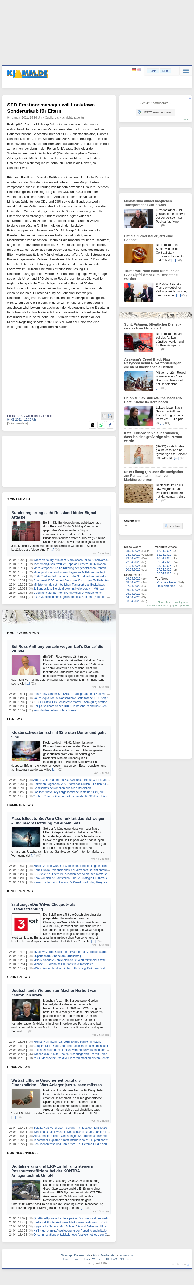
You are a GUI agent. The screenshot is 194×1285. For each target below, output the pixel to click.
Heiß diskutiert (166, 586)
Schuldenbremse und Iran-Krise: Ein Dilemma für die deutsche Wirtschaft (80, 1144)
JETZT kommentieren (155, 112)
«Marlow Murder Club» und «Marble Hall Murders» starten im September (80, 952)
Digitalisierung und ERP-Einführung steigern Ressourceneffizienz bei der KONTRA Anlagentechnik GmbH (52, 1171)
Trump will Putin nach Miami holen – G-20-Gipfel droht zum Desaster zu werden (153, 275)
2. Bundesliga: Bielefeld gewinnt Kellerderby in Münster (68, 588)
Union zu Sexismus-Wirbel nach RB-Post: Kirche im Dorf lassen (153, 400)
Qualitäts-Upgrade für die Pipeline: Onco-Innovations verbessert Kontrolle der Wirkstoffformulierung (97, 1218)
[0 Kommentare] (17, 423)
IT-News (14, 719)
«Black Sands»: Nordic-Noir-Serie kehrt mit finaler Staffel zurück (74, 960)
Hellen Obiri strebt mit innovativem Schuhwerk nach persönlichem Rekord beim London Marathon (95, 1050)
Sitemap (66, 1255)
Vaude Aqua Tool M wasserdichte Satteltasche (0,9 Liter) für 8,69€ (75, 698)
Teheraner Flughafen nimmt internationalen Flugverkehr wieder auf (76, 1140)
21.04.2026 (133, 565)
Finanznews (18, 1067)
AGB (96, 1255)
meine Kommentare (157, 605)
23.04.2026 (133, 558)
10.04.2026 (164, 558)
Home (65, 1259)
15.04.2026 (133, 593)
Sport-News (18, 977)
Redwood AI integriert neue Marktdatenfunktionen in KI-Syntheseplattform (80, 1222)
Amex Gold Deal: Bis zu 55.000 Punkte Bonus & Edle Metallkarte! (75, 780)
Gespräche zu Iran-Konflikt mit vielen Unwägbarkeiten (67, 592)
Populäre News (166, 582)
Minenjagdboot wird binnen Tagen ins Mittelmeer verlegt (69, 572)
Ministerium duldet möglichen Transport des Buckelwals (69, 584)
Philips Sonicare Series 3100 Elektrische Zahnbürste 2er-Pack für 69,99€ (80, 706)
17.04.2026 (133, 586)
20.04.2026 (133, 569)
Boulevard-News (23, 633)
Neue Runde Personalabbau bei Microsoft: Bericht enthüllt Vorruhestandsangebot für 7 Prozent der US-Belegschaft (107, 870)
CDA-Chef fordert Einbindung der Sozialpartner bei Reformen (72, 576)
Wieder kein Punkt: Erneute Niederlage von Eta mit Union (70, 1054)
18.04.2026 (133, 582)
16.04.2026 (133, 590)
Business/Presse (23, 1153)
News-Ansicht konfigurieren (174, 602)
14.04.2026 (133, 597)
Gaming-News (20, 805)
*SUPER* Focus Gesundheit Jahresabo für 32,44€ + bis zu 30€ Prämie (79, 796)
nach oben (179, 1264)
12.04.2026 (164, 551)
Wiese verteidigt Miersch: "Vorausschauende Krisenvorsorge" (72, 560)
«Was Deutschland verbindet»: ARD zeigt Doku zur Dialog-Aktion (75, 968)
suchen (172, 526)
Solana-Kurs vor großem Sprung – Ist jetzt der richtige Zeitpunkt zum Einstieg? (83, 1127)
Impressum (126, 1255)
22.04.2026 (133, 562)
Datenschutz (82, 1255)
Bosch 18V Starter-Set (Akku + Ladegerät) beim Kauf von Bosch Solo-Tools (81, 694)
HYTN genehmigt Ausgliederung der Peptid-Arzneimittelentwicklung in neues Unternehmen (91, 1230)
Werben (97, 1259)
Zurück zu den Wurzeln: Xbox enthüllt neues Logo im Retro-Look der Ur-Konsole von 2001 (91, 866)
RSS (130, 1259)
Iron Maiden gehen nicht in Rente (54, 710)
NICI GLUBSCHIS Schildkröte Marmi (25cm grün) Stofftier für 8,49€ (76, 702)
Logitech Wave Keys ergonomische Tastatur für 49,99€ (68, 792)
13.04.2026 (133, 601)
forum (186, 119)
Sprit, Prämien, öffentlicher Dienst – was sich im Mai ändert (152, 326)
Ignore (175, 605)
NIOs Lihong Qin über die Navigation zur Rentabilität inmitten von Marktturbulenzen (153, 475)
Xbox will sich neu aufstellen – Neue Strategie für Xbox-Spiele (73, 878)
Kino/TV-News (20, 891)
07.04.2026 (164, 569)
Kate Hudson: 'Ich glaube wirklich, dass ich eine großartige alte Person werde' (153, 437)
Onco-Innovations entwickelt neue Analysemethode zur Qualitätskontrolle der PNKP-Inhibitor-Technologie (100, 1234)
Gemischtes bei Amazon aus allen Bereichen (62, 788)
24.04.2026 (133, 554)
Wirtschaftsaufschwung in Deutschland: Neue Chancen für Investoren (78, 1131)
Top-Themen (18, 499)
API (121, 1259)
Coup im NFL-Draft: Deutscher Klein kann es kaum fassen (70, 1046)
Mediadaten (108, 1255)
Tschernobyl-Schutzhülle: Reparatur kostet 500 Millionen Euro (73, 564)
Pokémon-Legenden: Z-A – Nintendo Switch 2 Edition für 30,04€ (74, 784)
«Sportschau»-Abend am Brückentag (57, 956)
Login (153, 70)
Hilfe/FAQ (111, 1259)
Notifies (185, 605)
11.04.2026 (164, 554)
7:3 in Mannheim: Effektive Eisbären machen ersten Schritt (71, 1058)
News (86, 1259)
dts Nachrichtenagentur (70, 117)
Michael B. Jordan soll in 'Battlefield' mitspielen (63, 964)
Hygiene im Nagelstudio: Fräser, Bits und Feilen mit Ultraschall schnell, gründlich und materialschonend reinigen (105, 1226)
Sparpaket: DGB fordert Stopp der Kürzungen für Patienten (71, 580)
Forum (76, 1259)
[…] (51, 549)
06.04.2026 (164, 573)
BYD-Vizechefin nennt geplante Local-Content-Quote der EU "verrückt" (78, 597)
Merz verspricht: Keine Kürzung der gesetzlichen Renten (69, 568)
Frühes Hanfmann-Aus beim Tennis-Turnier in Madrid (67, 1041)
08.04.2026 (164, 565)
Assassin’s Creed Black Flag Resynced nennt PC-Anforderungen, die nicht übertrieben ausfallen (153, 363)
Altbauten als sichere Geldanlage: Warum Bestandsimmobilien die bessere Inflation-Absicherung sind (98, 1136)
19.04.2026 (133, 578)
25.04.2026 (133, 551)
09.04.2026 (164, 562)
